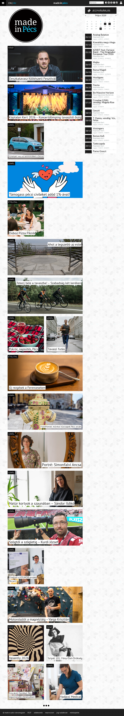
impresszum (49, 713)
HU (14, 3)
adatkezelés (38, 713)
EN (9, 3)
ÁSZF (29, 713)
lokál (11, 124)
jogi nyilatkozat (61, 713)
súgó (11, 47)
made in (60, 2)
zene (10, 86)
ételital (13, 202)
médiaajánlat (74, 713)
